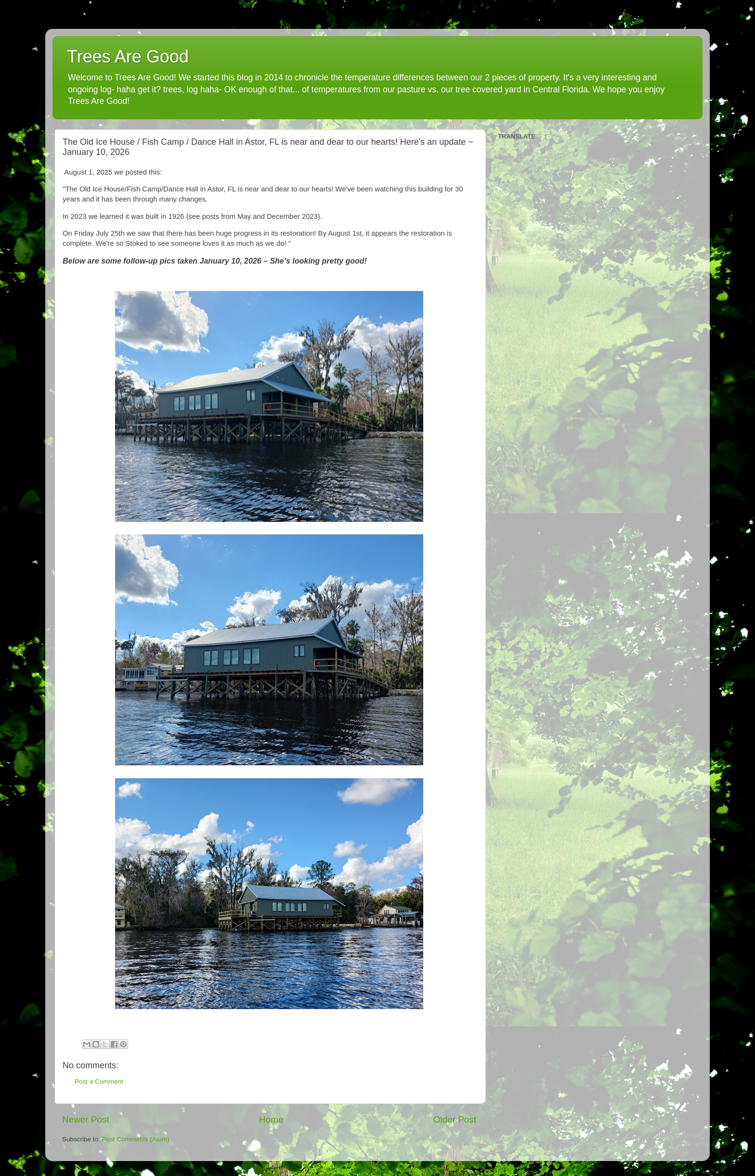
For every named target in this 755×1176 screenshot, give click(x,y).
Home (271, 1119)
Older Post (454, 1119)
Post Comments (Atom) (135, 1139)
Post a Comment (99, 1081)
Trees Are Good (128, 56)
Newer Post (85, 1119)
